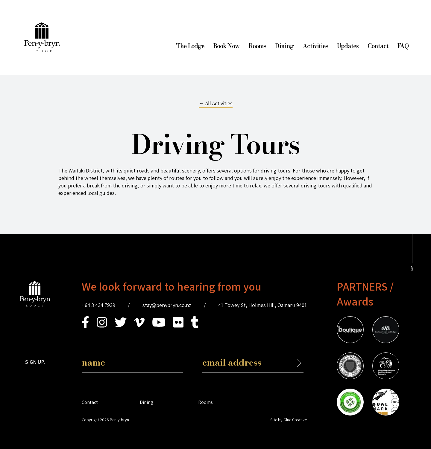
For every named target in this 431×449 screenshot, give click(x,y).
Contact (378, 46)
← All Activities (216, 103)
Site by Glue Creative (288, 419)
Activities (315, 46)
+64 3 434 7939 (98, 305)
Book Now (226, 46)
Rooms (257, 46)
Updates (348, 46)
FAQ (403, 46)
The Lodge (190, 46)
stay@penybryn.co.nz (166, 305)
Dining (284, 46)
